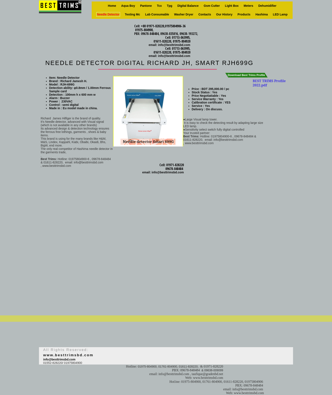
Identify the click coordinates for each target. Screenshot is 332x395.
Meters (248, 5)
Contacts (204, 14)
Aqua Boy (128, 5)
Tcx (159, 5)
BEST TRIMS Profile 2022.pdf (269, 83)
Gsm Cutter (212, 5)
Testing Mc (132, 14)
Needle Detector (108, 14)
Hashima (262, 14)
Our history (224, 14)
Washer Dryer (183, 14)
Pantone (146, 5)
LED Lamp (280, 14)
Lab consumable (157, 14)
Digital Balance (188, 5)
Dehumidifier (267, 5)
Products (244, 14)
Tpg (169, 5)
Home (112, 5)
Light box (232, 5)
